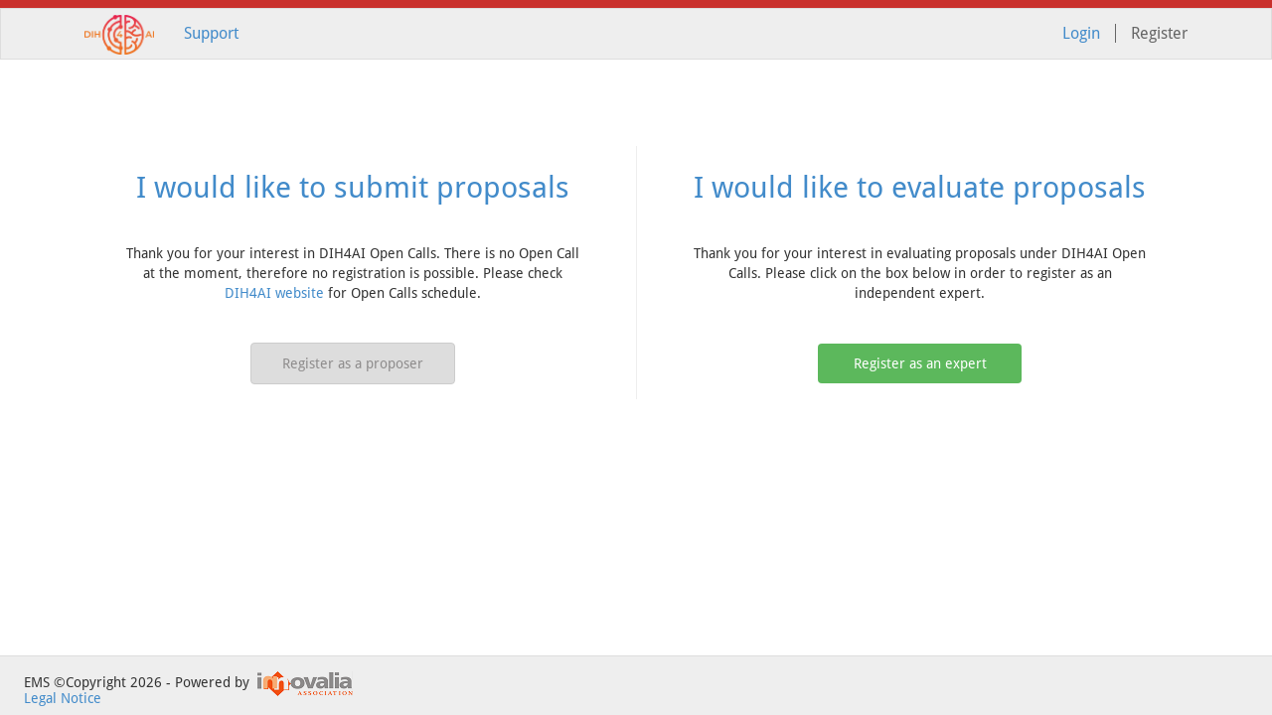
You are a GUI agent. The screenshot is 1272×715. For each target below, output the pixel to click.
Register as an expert (920, 363)
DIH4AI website (274, 293)
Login (1081, 33)
